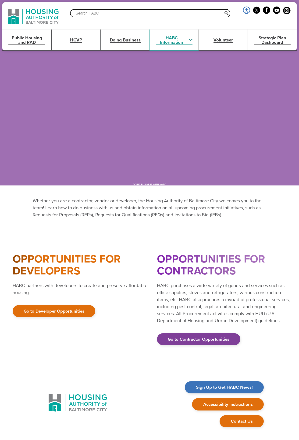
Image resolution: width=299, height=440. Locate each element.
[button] (174, 40)
